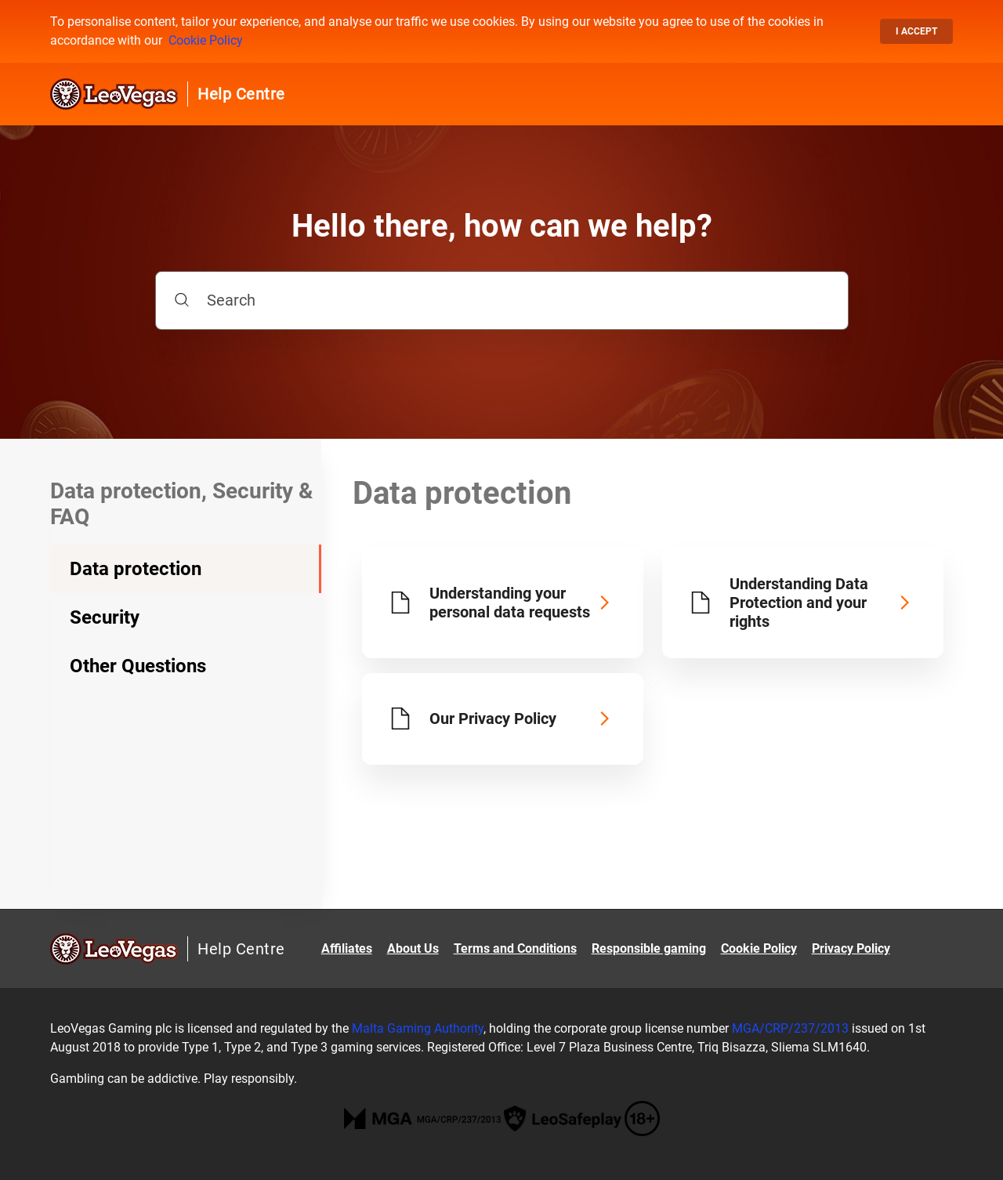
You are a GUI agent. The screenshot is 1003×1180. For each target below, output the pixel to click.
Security (104, 617)
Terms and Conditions (515, 948)
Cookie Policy (205, 40)
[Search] (502, 300)
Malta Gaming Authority (417, 1028)
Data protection (135, 569)
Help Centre (241, 94)
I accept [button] (916, 31)
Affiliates (346, 948)
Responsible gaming (649, 948)
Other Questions (138, 666)
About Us (413, 948)
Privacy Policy (851, 948)
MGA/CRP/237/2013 (790, 1028)
